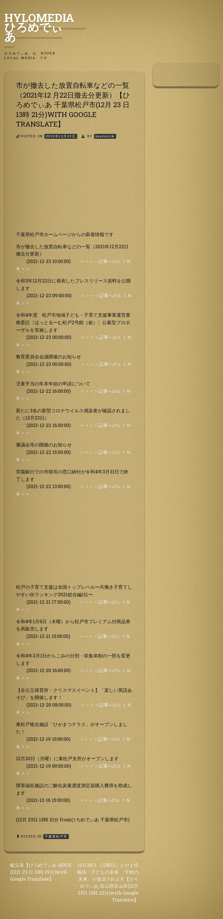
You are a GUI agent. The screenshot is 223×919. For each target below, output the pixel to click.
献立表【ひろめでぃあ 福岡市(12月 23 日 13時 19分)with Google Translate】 (41, 872)
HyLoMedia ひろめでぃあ (44, 27)
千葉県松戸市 (56, 836)
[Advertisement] (74, 190)
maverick (105, 136)
